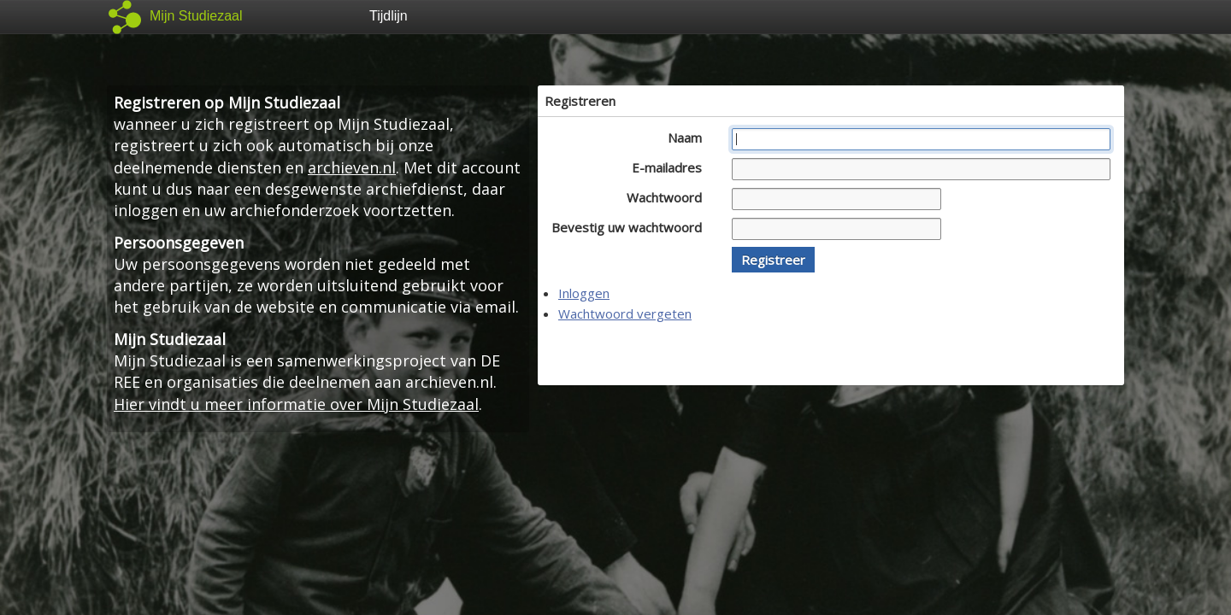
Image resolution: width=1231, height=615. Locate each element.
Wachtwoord (669, 197)
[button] (773, 259)
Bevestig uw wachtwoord (631, 227)
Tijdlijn (388, 16)
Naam (689, 137)
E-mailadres (671, 167)
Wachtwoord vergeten (625, 313)
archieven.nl (352, 167)
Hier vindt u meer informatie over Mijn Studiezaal (296, 404)
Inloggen (584, 293)
